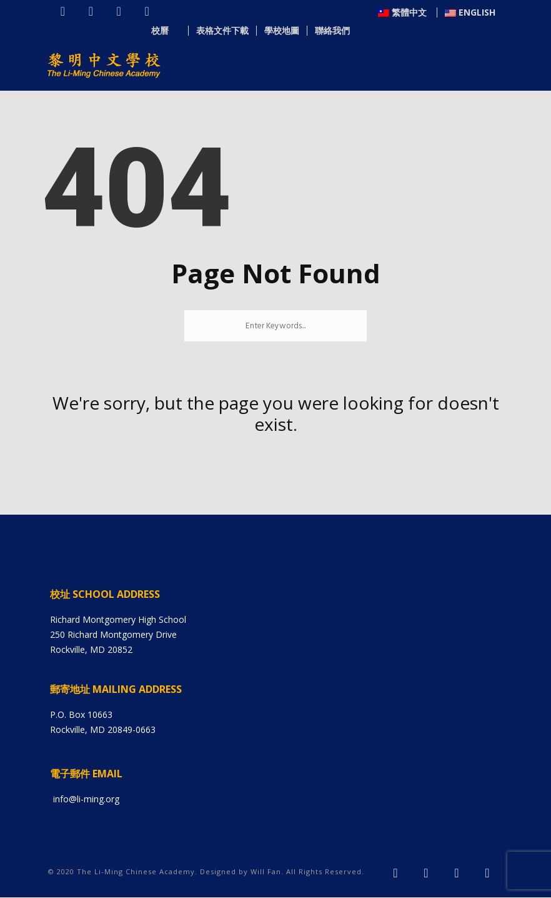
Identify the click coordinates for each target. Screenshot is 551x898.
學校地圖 (427, 31)
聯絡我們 (477, 31)
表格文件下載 (368, 31)
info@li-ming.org (86, 799)
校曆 (311, 31)
